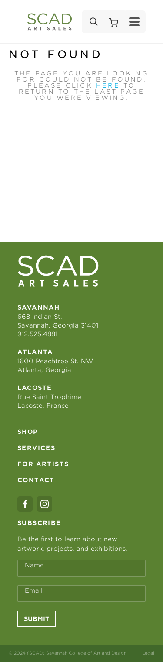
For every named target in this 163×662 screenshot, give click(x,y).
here (108, 85)
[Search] (93, 21)
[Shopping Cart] (113, 21)
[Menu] (134, 21)
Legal (148, 652)
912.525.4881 (37, 334)
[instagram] (44, 504)
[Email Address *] (81, 593)
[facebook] (25, 504)
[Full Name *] (81, 568)
